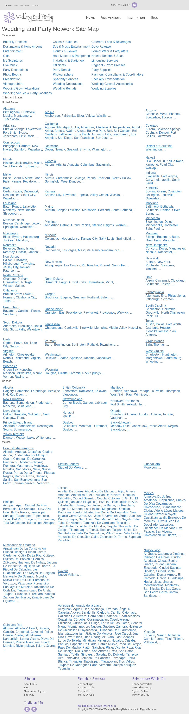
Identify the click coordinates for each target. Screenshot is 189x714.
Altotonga (97, 609)
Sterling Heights (103, 225)
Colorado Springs (169, 129)
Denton (165, 210)
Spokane (76, 358)
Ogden (7, 342)
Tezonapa (118, 658)
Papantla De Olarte (83, 644)
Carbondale (64, 178)
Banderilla (88, 612)
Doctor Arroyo (166, 574)
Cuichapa (64, 623)
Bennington (62, 344)
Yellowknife (134, 404)
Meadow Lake (120, 426)
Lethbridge (38, 391)
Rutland (92, 344)
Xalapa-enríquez (124, 665)
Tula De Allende (14, 522)
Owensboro (153, 198)
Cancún (8, 631)
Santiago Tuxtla (68, 654)
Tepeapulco (41, 515)
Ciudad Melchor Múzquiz (31, 455)
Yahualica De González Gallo (78, 536)
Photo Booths (12, 74)
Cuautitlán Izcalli (155, 517)
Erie (163, 295)
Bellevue (9, 248)
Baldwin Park (96, 130)
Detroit (64, 225)
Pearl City (166, 164)
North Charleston (173, 312)
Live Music (10, 65)
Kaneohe (152, 164)
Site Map (29, 694)
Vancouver (103, 358)
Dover (49, 149)
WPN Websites (140, 694)
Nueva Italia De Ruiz (17, 580)
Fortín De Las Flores (115, 623)
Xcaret (50, 645)
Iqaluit (66, 416)
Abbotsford (69, 391)
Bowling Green (156, 191)
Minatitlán (89, 640)
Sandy (14, 346)
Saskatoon (117, 429)
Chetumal (22, 631)
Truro (20, 417)
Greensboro (11, 282)
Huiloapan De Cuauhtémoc (117, 630)
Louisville (167, 195)
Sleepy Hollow (121, 178)
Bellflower (65, 134)
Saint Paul (153, 228)
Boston (8, 223)
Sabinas (41, 476)
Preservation (12, 79)
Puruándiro (41, 583)
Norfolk (8, 358)
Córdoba (79, 619)
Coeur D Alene (23, 178)
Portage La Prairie (151, 391)
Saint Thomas (155, 344)
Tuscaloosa (11, 119)
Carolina (23, 310)
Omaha (33, 252)
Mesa (163, 114)
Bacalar (44, 628)
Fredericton (43, 402)
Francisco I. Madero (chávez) (23, 462)
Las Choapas (125, 637)
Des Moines (11, 195)
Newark (60, 149)
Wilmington (99, 149)
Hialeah (8, 162)
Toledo (165, 284)
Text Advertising (141, 687)
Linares (167, 581)
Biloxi (6, 236)
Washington (154, 149)
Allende (8, 451)
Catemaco (129, 612)
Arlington (9, 354)
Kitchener (130, 414)
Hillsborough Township (18, 263)
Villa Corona (114, 533)
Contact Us (84, 691)
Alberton (9, 426)
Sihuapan (87, 654)
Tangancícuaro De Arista (34, 590)
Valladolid (150, 642)
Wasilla (101, 115)
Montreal (85, 426)
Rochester (171, 225)
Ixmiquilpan (38, 512)
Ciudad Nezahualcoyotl (160, 514)
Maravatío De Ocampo (18, 576)
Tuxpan (117, 529)
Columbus (87, 164)
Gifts (6, 55)
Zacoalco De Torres (113, 536)
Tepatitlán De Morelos (90, 526)
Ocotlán (124, 508)
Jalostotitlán (66, 505)
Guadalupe (175, 578)
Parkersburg (172, 358)
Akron (150, 280)
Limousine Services (104, 60)
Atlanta (61, 164)
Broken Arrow (12, 294)
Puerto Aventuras (28, 642)
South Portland (121, 210)
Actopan (9, 505)
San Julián (86, 519)
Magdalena (109, 508)
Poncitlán (64, 512)
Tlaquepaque (78, 529)
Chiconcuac (152, 507)
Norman (8, 297)
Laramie (75, 373)
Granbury (152, 327)
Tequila (112, 526)
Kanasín (149, 635)
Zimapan (49, 522)
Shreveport (10, 213)
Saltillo (7, 479)
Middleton (34, 414)
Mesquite (84, 250)
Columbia (152, 210)
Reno (96, 250)
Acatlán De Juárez (70, 491)
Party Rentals (62, 69)
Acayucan (65, 609)
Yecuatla (64, 668)
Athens (49, 164)
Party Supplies (101, 69)
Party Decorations (15, 69)
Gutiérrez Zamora (115, 626)
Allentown (152, 295)
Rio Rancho (90, 265)
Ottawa (156, 414)
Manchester (177, 248)
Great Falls (153, 240)
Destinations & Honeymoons (22, 46)
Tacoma (89, 358)
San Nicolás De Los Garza (162, 588)
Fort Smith (10, 132)
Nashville (134, 327)
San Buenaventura (27, 479)
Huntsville (28, 112)
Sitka (80, 115)
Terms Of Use (86, 694)
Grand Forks (77, 282)
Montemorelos (153, 585)
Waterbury (35, 149)
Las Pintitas (92, 508)
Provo (18, 342)
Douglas (50, 373)
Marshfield (89, 210)
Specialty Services (65, 79)
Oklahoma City (26, 297)
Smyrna (84, 149)
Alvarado (111, 609)
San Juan (9, 314)
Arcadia (137, 127)
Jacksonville (23, 162)
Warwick (122, 312)
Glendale (152, 114)
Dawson (8, 437)
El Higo (94, 623)
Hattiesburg (31, 236)
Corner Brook (71, 402)
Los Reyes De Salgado (39, 573)
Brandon (116, 391)
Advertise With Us (14, 5)
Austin (150, 324)
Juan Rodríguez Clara (99, 637)
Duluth (169, 221)
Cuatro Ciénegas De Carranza (24, 458)
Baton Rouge (12, 206)
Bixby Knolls (81, 134)
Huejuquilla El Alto (124, 502)
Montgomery (22, 115)
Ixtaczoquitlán (74, 633)
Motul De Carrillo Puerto (162, 637)
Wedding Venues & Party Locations (27, 93)
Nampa (16, 181)
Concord (151, 248)
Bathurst (9, 402)
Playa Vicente (115, 647)
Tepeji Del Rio (12, 519)
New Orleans (26, 210)
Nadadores (23, 469)
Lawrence (69, 195)
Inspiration (136, 18)
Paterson (9, 270)
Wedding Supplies (103, 88)
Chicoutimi (69, 426)
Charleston (153, 309)
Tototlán (105, 529)
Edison (8, 260)
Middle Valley (118, 327)
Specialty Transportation (108, 79)
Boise (7, 178)
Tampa (32, 166)
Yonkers (151, 268)
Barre (48, 344)
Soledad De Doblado (110, 654)
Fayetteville (34, 129)
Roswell (104, 265)
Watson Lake (25, 437)
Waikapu (152, 168)
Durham (22, 278)
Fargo (63, 282)
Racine (19, 376)
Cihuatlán (64, 498)
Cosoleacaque (119, 619)
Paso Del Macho (69, 647)
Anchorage (52, 115)
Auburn (50, 210)
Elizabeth (20, 260)
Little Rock (26, 136)
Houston (166, 327)
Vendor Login (31, 5)
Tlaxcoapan (46, 519)
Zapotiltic (64, 540)
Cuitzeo (48, 555)
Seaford (72, 149)
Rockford (104, 178)
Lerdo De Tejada (69, 640)
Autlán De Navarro (109, 495)
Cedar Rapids (12, 191)
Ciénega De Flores (156, 557)
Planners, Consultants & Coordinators (117, 74)
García (162, 578)
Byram (16, 236)
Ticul (168, 638)
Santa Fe (118, 265)
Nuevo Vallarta (68, 574)
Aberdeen (9, 326)
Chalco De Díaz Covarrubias (165, 501)
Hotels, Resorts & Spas (107, 55)
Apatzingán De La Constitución (24, 548)
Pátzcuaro (25, 583)
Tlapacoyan (109, 661)
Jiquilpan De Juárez (36, 566)
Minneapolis (154, 225)
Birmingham (11, 112)
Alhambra (87, 127)
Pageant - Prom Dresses (108, 65)
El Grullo (127, 498)
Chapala (129, 495)
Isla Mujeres (33, 635)
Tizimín (178, 638)
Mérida (161, 635)
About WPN (30, 684)
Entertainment (12, 51)
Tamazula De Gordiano (99, 522)
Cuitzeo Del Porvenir (17, 559)
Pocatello (29, 181)
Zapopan (135, 536)
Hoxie (23, 132)
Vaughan (116, 417)
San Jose (102, 137)
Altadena (102, 127)
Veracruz (105, 665)
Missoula (168, 240)
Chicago (79, 178)
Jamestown (96, 282)
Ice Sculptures (13, 60)
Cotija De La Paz (29, 555)
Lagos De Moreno (70, 508)
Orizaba (130, 640)
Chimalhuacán (171, 507)
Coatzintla (65, 619)
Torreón (18, 483)
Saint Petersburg (14, 166)
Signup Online (140, 691)
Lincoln (21, 252)
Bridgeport (10, 146)
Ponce (35, 310)
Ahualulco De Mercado (100, 491)
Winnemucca (110, 250)
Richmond (22, 358)
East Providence (70, 312)
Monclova (40, 465)
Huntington (169, 354)
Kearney (8, 252)
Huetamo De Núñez (31, 562)
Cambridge (22, 223)
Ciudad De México (70, 467)
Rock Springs (91, 373)
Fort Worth (173, 324)
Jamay (80, 505)
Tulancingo (34, 522)
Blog (154, 18)
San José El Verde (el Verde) (108, 515)
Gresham (79, 297)
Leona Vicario (29, 638)
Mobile (7, 115)
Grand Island (26, 248)
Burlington (78, 344)
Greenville (153, 312)
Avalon (70, 130)
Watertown (34, 329)
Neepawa (130, 391)
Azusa (81, 130)
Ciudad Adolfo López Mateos (163, 510)
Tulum (40, 645)
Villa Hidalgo (133, 533)
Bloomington (154, 221)
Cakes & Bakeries (65, 41)
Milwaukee (23, 373)
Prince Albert (157, 426)
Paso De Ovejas (130, 644)
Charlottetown (25, 426)
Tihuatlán (75, 661)
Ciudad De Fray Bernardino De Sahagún (25, 507)
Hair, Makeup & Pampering (71, 55)
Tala (136, 519)
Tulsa (7, 301)
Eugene (65, 297)
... (22, 119)
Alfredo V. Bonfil (26, 628)
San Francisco (84, 137)
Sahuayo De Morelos (17, 587)
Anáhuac (150, 553)
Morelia (41, 576)
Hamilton (116, 414)
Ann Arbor (51, 225)
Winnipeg (140, 394)
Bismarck (51, 282)
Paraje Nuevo (107, 644)
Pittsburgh (153, 299)
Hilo (148, 161)
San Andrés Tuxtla (104, 651)
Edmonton (22, 391)
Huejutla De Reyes (16, 512)
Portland (104, 210)
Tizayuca (30, 519)
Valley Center (99, 195)
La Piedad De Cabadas (29, 567)
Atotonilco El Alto (82, 495)
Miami (38, 162)
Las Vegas (69, 250)
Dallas (160, 324)
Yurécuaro (36, 594)
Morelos (8, 469)
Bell (109, 130)
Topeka (83, 195)
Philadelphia (176, 295)
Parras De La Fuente (28, 472)
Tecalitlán (122, 522)
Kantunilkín (10, 638)
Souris (7, 429)
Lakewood (164, 136)
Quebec (67, 429)
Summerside (22, 429)
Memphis (100, 327)
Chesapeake (26, 354)
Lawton (28, 294)
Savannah (103, 164)
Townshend (107, 344)
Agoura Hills (53, 127)
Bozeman (163, 236)
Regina (173, 426)
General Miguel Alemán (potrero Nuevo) (100, 624)
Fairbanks (68, 115)
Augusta (73, 164)
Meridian (22, 240)
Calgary (8, 391)
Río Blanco (82, 651)
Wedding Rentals (65, 88)
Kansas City (53, 195)
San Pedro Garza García (161, 592)
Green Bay (10, 369)
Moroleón (150, 467)
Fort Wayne (169, 176)
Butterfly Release (15, 41)
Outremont (99, 426)
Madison (9, 373)
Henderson (52, 250)
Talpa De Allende (69, 522)
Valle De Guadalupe (90, 533)
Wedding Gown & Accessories (112, 83)
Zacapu (49, 594)
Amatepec (151, 500)
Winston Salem (13, 285)
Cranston (51, 312)
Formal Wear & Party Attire (109, 51)
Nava (36, 469)
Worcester (27, 227)
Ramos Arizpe (24, 476)
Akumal (8, 628)
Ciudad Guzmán (84, 498)
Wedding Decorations (68, 83)
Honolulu (159, 161)
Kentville (20, 414)
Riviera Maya (25, 645)
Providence (107, 312)
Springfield (52, 181)
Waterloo (9, 198)
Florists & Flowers (65, 51)
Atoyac (75, 612)
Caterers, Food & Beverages (111, 41)
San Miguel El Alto (107, 519)
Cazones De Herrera (72, 616)
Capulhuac (166, 500)
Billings (150, 236)
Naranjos (104, 640)
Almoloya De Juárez (157, 496)
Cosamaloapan (97, 619)
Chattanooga (54, 327)
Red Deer (16, 394)
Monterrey (172, 585)
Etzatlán (104, 502)
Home (90, 17)
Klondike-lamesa (157, 331)
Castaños (34, 451)
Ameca (130, 491)
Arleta (49, 130)
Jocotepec (94, 505)
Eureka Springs (13, 129)
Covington (175, 191)
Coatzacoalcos (129, 616)
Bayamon (9, 310)
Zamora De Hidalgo (16, 597)
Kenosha (25, 369)
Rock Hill (152, 316)
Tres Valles (126, 661)
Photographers (63, 74)
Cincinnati (162, 280)
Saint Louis (106, 238)
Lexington (152, 195)
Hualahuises (152, 581)
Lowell (35, 223)
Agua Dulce (71, 127)
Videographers (13, 83)
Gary (149, 179)
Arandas (64, 495)
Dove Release (101, 46)
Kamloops (86, 391)
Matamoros (24, 465)
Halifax (8, 414)
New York (163, 262)
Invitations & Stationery (69, 60)
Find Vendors (111, 18)
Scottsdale (153, 117)
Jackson (9, 240)
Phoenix (174, 114)
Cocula (102, 498)
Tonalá (93, 529)
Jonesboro (10, 136)
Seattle (63, 358)
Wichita (115, 195)
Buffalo (150, 262)
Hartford (24, 146)
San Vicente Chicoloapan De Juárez (160, 533)
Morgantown (154, 358)
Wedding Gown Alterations (21, 88)
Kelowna (101, 391)
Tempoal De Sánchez (95, 658)
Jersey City (10, 267)
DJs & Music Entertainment (71, 46)
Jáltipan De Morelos (99, 633)
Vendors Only (86, 687)
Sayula (126, 519)
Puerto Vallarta (82, 512)
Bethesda (166, 206)
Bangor (61, 210)
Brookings (52, 297)
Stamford (20, 149)
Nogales (117, 640)
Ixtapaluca (166, 524)
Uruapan (21, 594)
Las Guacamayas (20, 571)
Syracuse (167, 265)
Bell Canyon (122, 130)
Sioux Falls (17, 329)
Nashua (151, 252)
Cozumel (36, 631)
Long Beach (121, 134)
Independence (69, 238)
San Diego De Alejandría (111, 512)
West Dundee (70, 181)
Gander (88, 402)
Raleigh (26, 282)
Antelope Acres (119, 127)
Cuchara (151, 132)
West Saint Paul (121, 394)
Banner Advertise (142, 684)
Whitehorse (43, 437)
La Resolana (125, 505)
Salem (105, 297)
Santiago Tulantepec (17, 515)
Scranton (167, 299)
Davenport (31, 191)
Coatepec (111, 616)
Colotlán (114, 498)
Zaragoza (42, 483)
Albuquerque (53, 265)
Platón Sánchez (93, 647)
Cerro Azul (95, 616)
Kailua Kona (175, 161)
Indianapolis (162, 179)
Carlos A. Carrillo (108, 612)
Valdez (90, 115)
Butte (175, 236)
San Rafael (126, 651)
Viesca (30, 483)
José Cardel (122, 633)
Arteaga (20, 451)
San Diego (65, 137)
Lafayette (29, 206)
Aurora (150, 129)
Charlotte (9, 278)
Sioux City (28, 195)
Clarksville (71, 327)
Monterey (9, 210)
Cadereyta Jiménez (171, 553)
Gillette (63, 373)
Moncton (9, 406)
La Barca (109, 505)
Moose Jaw (139, 426)
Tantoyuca (72, 658)
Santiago (150, 595)
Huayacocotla (87, 630)
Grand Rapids (80, 225)
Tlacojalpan (91, 661)
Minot (109, 282)
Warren (121, 225)
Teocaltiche (65, 526)
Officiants (59, 65)
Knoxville (86, 327)
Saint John (24, 406)
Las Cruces (72, 265)
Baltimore (152, 206)
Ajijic (121, 491)
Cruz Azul (44, 508)
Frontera (9, 465)
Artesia (59, 130)
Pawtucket (91, 312)
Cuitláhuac (80, 623)
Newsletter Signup (120, 5)
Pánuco (63, 644)
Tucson (167, 117)
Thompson (172, 391)
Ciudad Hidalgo (13, 552)
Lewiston (74, 210)
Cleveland (178, 280)
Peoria (91, 178)
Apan (19, 505)
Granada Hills (101, 134)
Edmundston (25, 402)
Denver (164, 132)
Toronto (168, 414)
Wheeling (152, 361)
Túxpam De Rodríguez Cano (78, 665)
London (144, 414)
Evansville (153, 176)
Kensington (45, 426)
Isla (60, 633)
